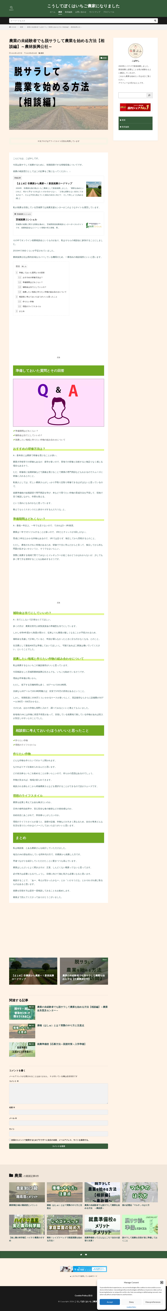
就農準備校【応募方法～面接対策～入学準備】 (62, 1044)
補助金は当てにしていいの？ (32, 287)
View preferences (152, 1302)
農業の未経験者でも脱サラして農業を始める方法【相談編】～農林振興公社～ (54, 27)
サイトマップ (94, 12)
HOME (13, 27)
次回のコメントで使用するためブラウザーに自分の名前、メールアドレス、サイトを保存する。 (50, 1140)
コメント (14, 1081)
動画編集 (68, 12)
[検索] (149, 95)
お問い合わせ (80, 12)
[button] (161, 1282)
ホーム (52, 12)
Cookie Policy (131, 1307)
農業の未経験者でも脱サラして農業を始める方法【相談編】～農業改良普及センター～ (72, 1008)
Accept (110, 1302)
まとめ (20, 311)
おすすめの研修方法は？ (30, 277)
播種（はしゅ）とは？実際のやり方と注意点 (60, 1025)
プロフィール (108, 12)
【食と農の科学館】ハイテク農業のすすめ (26, 1239)
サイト (12, 1129)
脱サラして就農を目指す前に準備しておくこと (139, 1239)
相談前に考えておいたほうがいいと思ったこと (36, 296)
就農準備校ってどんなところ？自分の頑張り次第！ (102, 1239)
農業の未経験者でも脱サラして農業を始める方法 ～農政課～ (102, 1206)
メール (13, 1118)
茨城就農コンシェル (26, 219)
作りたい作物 (26, 301)
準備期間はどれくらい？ (30, 282)
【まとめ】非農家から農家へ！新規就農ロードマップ (44, 183)
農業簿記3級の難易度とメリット (23, 1205)
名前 (12, 1107)
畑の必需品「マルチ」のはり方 (136, 1205)
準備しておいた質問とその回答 (30, 272)
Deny (131, 1302)
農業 (60, 12)
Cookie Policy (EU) (83, 1295)
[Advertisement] (58, 336)
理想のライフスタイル (29, 306)
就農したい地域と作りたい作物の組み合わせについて (42, 292)
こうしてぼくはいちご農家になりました (83, 6)
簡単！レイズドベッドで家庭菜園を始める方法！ (64, 1239)
